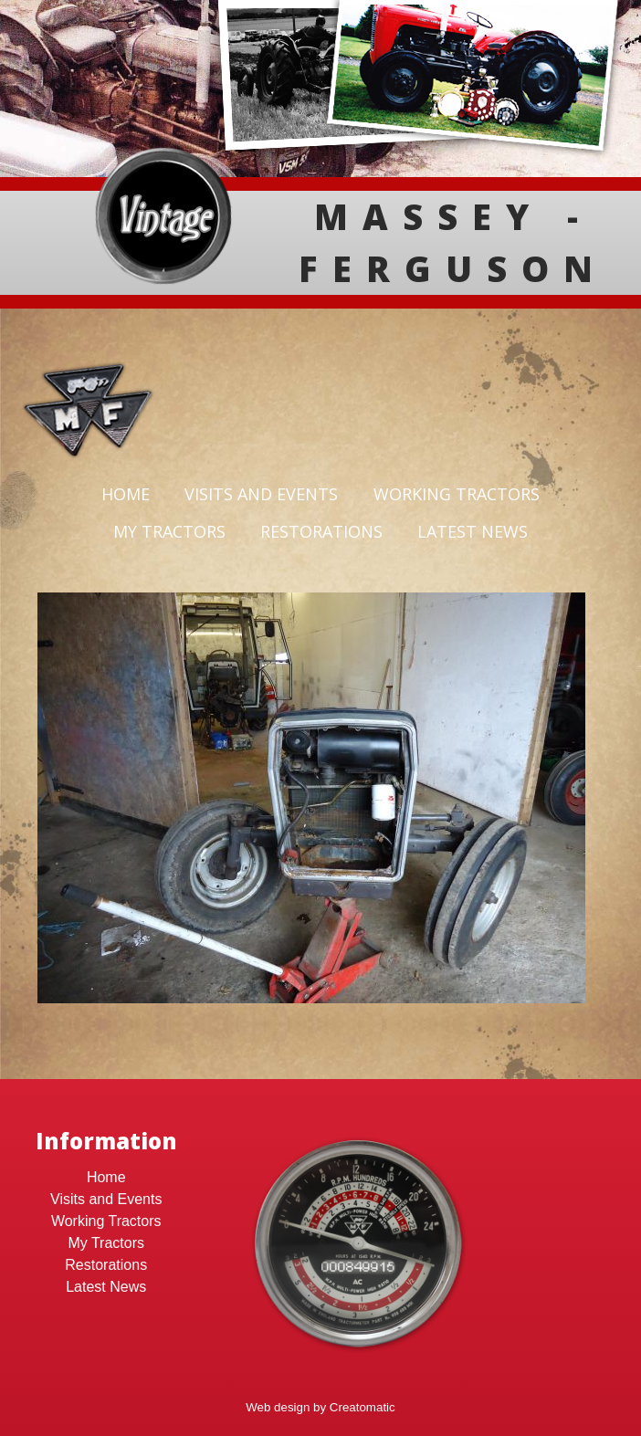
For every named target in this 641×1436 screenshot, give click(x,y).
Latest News (472, 531)
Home (125, 494)
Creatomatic (362, 1407)
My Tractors (169, 531)
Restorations (321, 531)
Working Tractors (456, 494)
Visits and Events (261, 494)
